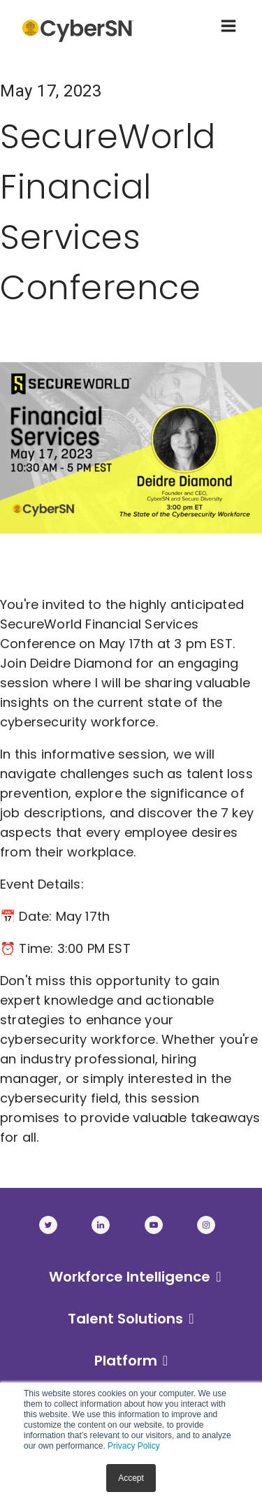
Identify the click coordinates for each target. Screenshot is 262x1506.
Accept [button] (131, 1478)
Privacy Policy (134, 1446)
